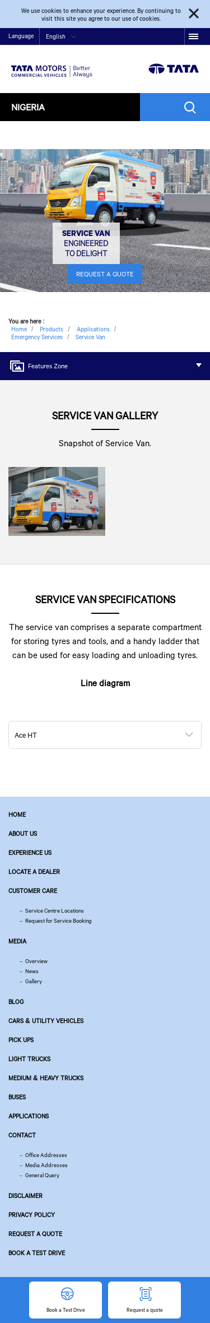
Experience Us (30, 853)
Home (17, 814)
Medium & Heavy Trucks (45, 1078)
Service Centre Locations (54, 910)
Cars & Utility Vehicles (45, 1021)
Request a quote (35, 1234)
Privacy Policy (31, 1215)
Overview (36, 961)
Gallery (33, 981)
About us (22, 834)
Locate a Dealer (34, 872)
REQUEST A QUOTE (105, 274)
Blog (16, 1002)
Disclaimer (25, 1196)
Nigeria (28, 107)
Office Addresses (46, 1155)
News (32, 971)
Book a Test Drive (36, 1253)
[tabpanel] (105, 220)
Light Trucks (29, 1059)
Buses (17, 1097)
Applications (28, 1116)
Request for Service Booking (58, 920)
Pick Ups (21, 1040)
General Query (42, 1175)
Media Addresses (46, 1165)
